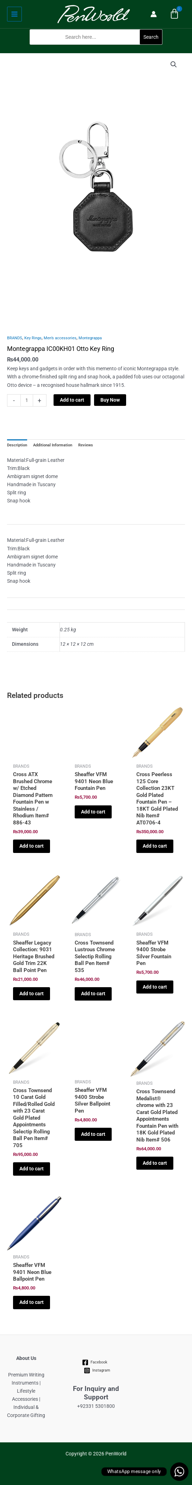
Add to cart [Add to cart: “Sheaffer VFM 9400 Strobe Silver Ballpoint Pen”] (93, 1134)
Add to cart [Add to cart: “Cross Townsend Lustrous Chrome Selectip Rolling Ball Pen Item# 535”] (93, 993)
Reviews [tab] (85, 445)
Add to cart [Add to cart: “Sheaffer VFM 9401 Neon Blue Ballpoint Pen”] (31, 1302)
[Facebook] (95, 1362)
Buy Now (110, 400)
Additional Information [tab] (52, 445)
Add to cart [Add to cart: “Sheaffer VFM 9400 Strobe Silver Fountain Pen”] (155, 987)
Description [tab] (17, 445)
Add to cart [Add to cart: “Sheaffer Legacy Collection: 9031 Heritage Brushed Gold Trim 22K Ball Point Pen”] (31, 993)
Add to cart (72, 400)
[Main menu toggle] (14, 14)
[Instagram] (97, 1370)
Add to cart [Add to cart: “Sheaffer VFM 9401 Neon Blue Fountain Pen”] (93, 812)
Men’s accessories (60, 338)
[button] (96, 48)
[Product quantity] (26, 400)
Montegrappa (90, 338)
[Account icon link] (153, 14)
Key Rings (33, 338)
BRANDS (14, 338)
